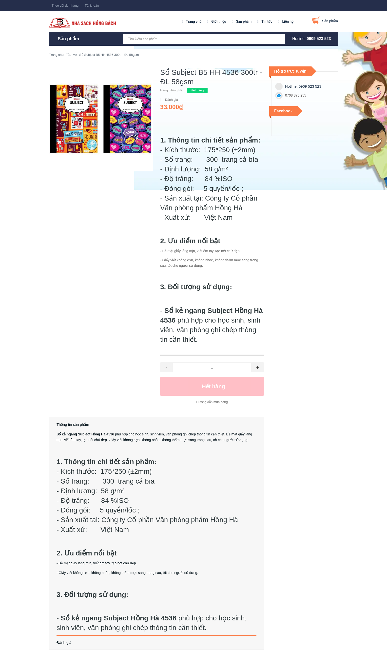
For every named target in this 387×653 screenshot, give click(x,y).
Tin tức (266, 21)
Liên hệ (287, 21)
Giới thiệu (218, 21)
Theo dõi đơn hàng (65, 5)
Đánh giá (171, 100)
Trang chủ (193, 21)
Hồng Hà (176, 90)
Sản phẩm (244, 21)
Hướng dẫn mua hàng (212, 402)
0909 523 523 (319, 39)
